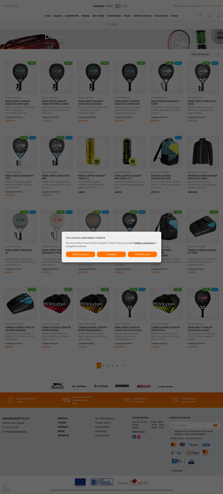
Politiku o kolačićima (144, 242)
